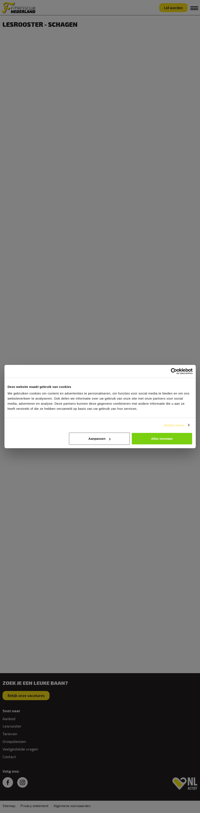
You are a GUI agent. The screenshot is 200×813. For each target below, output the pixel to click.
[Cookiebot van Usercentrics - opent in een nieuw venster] (174, 371)
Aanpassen (99, 438)
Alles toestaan (162, 438)
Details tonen (174, 425)
